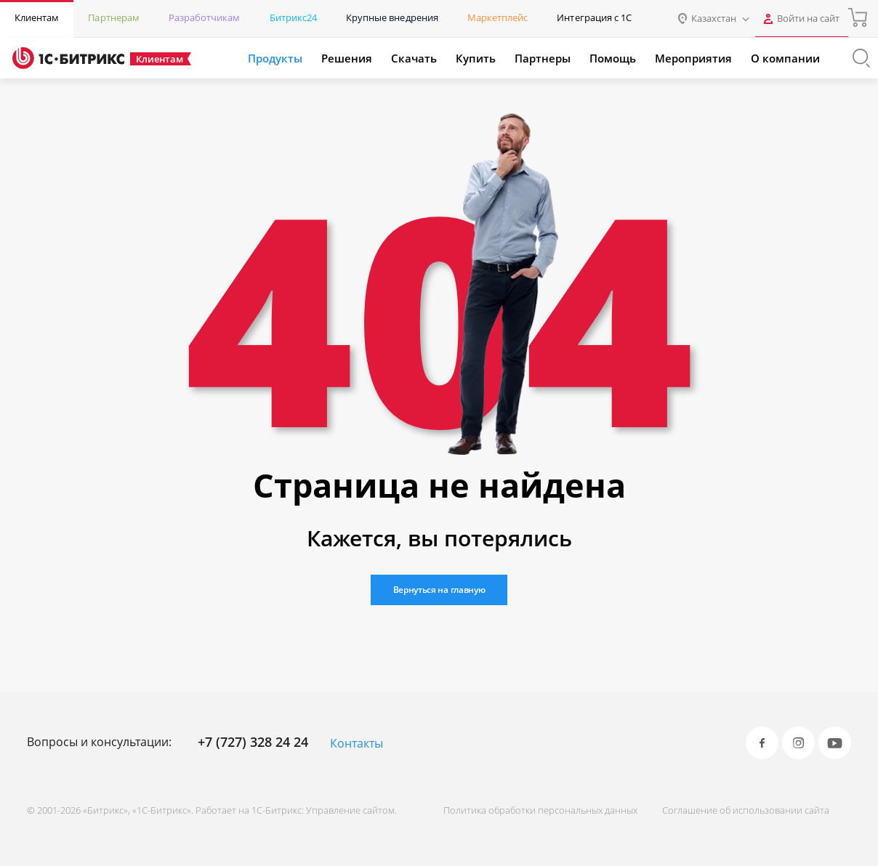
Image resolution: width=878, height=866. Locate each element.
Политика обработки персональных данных (540, 810)
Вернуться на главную (439, 589)
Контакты (356, 743)
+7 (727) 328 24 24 (253, 741)
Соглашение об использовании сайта (745, 810)
